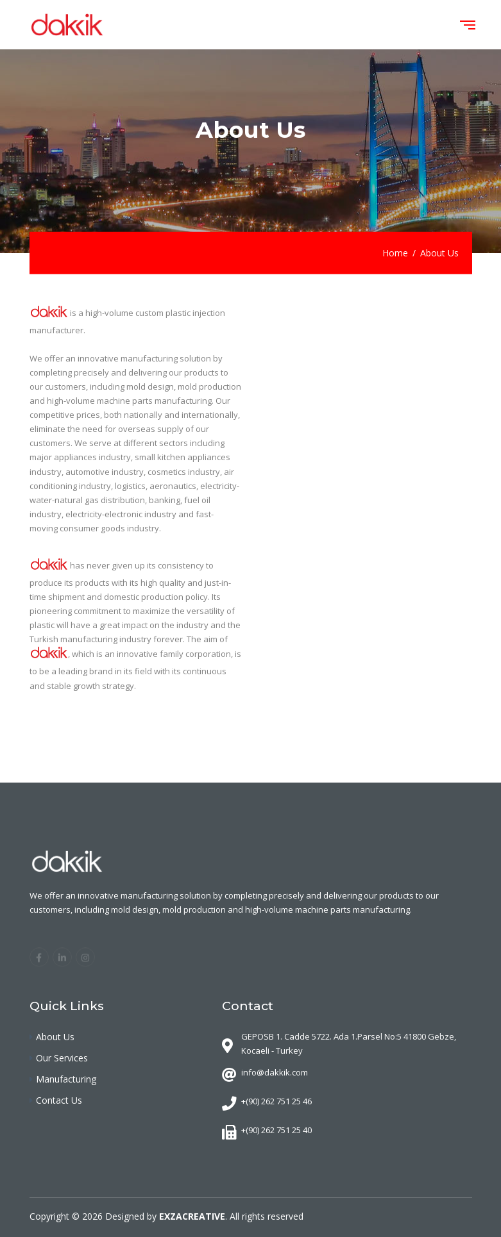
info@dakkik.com (274, 1072)
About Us (55, 1037)
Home (395, 253)
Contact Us (59, 1100)
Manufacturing (66, 1079)
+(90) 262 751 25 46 (276, 1101)
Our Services (62, 1058)
